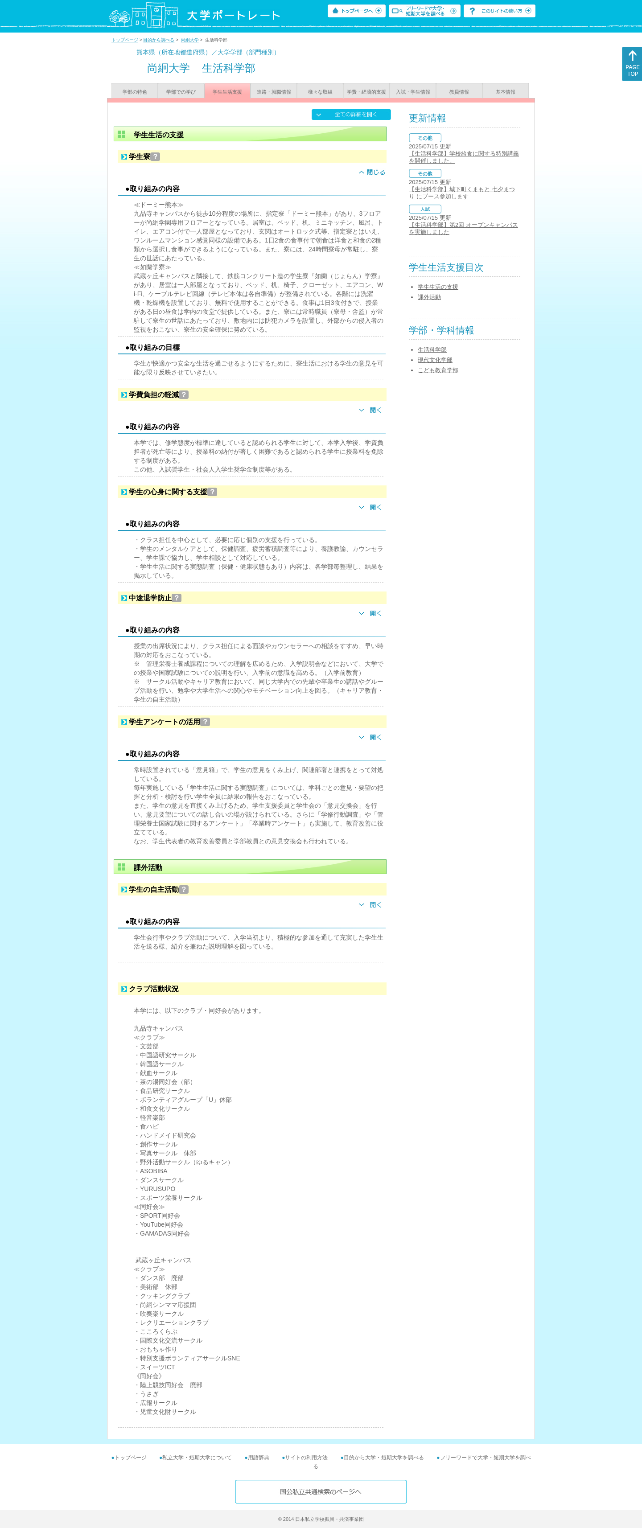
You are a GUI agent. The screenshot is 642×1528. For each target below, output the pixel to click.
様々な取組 (320, 91)
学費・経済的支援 (366, 91)
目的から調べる (158, 39)
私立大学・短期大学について (197, 1457)
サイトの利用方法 (306, 1457)
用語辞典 (258, 1457)
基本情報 (505, 91)
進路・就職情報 (274, 91)
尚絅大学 (190, 39)
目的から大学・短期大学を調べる (384, 1457)
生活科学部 (432, 349)
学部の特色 (135, 91)
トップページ (124, 39)
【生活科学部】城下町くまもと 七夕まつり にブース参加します (462, 193)
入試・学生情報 (413, 91)
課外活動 (429, 297)
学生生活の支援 (438, 286)
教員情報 (459, 91)
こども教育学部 (438, 370)
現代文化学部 (435, 360)
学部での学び (181, 91)
